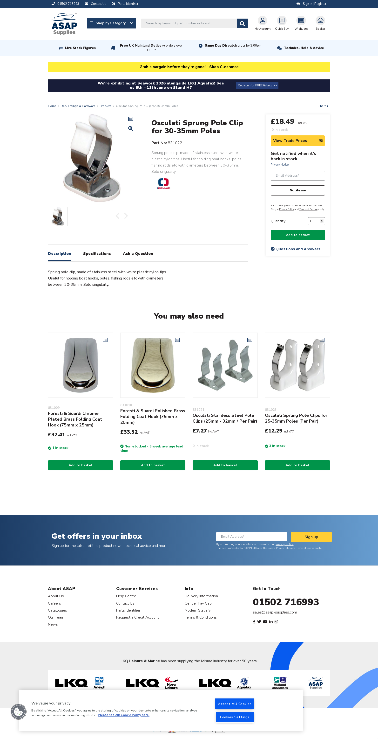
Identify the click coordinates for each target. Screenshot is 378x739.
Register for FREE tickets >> (257, 85)
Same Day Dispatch (233, 45)
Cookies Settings (235, 717)
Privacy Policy (286, 209)
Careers (54, 603)
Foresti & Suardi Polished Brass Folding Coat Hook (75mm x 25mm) (152, 416)
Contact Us (125, 603)
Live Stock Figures (80, 48)
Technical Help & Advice (304, 48)
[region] (161, 710)
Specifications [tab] (97, 253)
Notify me (298, 190)
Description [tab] (59, 253)
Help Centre (126, 596)
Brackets (105, 106)
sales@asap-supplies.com (275, 612)
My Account (262, 23)
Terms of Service (308, 209)
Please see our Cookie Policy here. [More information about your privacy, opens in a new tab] (123, 715)
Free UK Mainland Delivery (151, 47)
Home (52, 106)
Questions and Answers (295, 249)
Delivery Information (201, 596)
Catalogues (57, 610)
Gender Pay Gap (198, 603)
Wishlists (301, 23)
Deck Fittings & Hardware (78, 106)
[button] (18, 711)
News (53, 624)
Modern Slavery (198, 610)
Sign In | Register (311, 4)
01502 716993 (286, 602)
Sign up (311, 537)
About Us (56, 596)
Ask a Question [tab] (138, 253)
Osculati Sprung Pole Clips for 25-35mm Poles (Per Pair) (296, 418)
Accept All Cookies (234, 703)
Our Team (56, 617)
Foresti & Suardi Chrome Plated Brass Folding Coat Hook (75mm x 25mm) (75, 419)
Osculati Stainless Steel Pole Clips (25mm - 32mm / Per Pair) (225, 418)
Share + (323, 106)
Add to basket (298, 235)
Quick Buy (282, 23)
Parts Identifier (128, 610)
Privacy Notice (280, 165)
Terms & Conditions (201, 617)
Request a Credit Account (137, 617)
